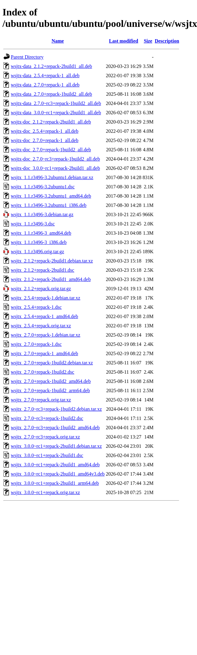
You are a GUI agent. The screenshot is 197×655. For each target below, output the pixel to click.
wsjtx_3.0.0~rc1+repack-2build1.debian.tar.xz (56, 446)
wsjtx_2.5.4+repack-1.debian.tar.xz (45, 297)
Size (148, 41)
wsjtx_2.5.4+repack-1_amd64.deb (44, 316)
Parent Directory (27, 57)
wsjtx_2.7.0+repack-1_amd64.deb (44, 353)
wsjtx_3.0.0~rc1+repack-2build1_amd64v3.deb (58, 474)
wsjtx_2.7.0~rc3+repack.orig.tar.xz (45, 436)
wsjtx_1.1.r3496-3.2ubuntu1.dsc (43, 186)
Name (57, 41)
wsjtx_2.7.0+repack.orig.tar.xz (41, 399)
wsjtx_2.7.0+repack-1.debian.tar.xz (45, 335)
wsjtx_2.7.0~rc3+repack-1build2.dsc (47, 418)
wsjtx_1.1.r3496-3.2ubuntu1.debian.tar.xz (52, 177)
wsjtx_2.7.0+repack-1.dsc (36, 344)
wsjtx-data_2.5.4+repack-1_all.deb (45, 75)
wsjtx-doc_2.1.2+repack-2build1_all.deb (51, 121)
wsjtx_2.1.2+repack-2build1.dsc (42, 270)
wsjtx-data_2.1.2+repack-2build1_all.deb (51, 66)
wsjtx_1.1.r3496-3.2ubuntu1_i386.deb (48, 205)
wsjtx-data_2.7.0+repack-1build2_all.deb (51, 94)
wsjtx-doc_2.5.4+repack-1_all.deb (44, 131)
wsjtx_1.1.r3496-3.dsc (33, 223)
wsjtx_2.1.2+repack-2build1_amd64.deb (51, 279)
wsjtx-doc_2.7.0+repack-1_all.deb (44, 140)
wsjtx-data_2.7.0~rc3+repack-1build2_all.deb (56, 103)
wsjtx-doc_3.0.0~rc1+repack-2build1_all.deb (55, 168)
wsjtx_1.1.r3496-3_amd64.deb (41, 233)
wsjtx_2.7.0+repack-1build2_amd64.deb (51, 381)
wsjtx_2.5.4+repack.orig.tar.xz (41, 325)
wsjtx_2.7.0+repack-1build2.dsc (42, 372)
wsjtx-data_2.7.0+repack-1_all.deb (45, 84)
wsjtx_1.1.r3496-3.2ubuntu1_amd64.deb (51, 196)
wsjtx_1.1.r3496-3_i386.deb (39, 242)
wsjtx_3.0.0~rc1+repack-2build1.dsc (47, 455)
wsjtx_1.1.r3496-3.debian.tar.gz (42, 214)
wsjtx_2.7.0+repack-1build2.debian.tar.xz (52, 362)
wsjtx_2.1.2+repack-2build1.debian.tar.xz (52, 260)
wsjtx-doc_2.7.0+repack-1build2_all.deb (51, 149)
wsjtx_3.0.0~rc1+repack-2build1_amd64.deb (55, 464)
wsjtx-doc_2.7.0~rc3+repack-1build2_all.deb (55, 159)
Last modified (123, 41)
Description (167, 41)
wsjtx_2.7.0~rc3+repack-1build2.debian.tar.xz (56, 409)
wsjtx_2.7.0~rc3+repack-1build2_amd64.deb (55, 427)
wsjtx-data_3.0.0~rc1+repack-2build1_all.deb (56, 112)
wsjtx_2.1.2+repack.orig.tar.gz (41, 288)
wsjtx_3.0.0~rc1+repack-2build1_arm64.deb (55, 483)
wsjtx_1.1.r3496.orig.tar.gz (37, 251)
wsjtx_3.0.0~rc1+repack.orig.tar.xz (45, 492)
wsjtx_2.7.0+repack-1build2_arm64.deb (50, 390)
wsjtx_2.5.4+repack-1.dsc (36, 307)
